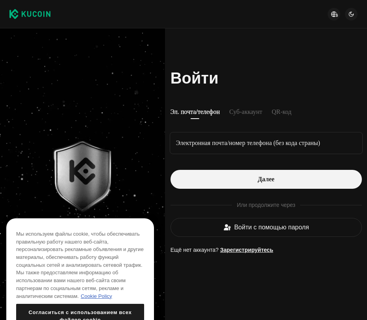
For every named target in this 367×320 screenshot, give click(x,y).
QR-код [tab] (281, 111)
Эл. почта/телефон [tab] (195, 111)
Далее (266, 179)
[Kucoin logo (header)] (29, 14)
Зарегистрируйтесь (246, 250)
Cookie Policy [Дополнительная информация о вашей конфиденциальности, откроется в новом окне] (96, 304)
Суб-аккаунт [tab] (245, 111)
